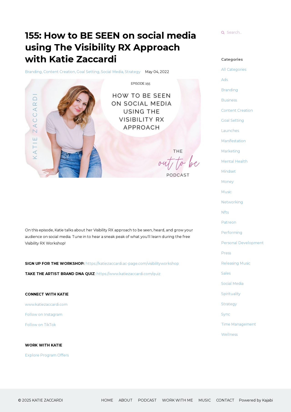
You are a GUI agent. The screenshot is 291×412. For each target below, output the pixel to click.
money (227, 181)
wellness (229, 334)
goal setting (88, 72)
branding (33, 72)
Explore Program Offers (47, 355)
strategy (132, 72)
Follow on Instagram (43, 314)
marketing (230, 151)
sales (226, 273)
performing (231, 232)
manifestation (233, 141)
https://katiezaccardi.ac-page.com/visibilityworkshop (132, 263)
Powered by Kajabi (256, 400)
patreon (228, 222)
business (229, 100)
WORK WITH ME (177, 400)
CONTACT (225, 400)
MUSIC (204, 400)
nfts (225, 212)
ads (224, 80)
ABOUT (126, 400)
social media (112, 72)
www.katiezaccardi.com (46, 304)
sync (225, 314)
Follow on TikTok (40, 325)
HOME (107, 400)
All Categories (233, 69)
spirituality (231, 294)
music (226, 192)
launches (230, 131)
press (226, 253)
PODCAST (147, 400)
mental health (234, 161)
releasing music (235, 263)
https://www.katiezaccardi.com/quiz (128, 274)
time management (238, 324)
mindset (228, 171)
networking (232, 202)
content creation (59, 72)
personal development (242, 243)
